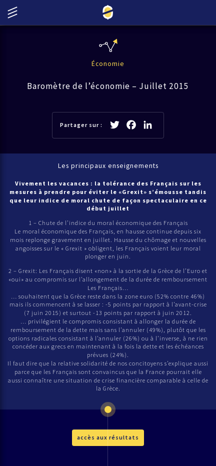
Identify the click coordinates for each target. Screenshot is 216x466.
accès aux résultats (108, 437)
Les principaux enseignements (108, 166)
